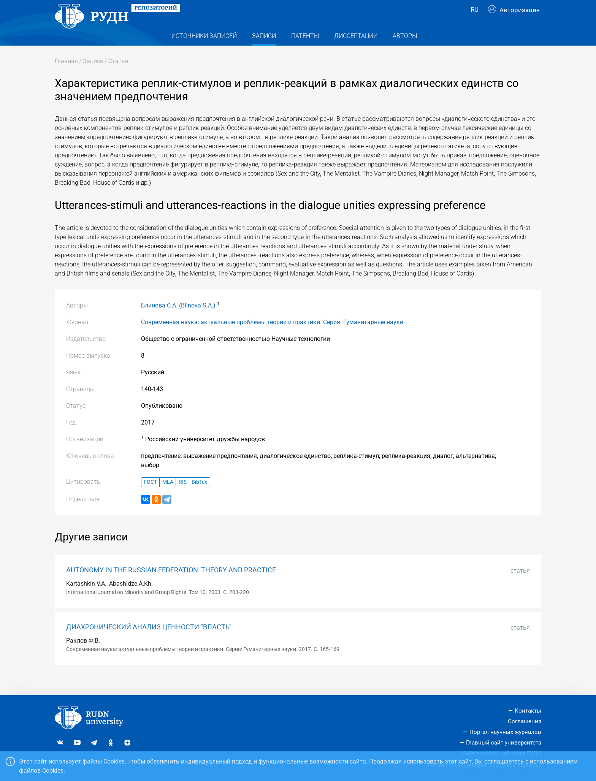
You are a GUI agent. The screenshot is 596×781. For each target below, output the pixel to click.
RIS (183, 497)
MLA (167, 497)
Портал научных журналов (505, 732)
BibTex (199, 497)
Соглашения (524, 721)
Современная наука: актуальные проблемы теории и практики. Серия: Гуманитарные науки (272, 337)
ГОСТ (150, 497)
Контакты (528, 710)
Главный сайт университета (503, 742)
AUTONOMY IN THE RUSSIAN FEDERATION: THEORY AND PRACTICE (171, 585)
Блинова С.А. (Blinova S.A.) (178, 320)
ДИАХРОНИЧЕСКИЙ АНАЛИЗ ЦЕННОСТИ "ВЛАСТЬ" (148, 642)
